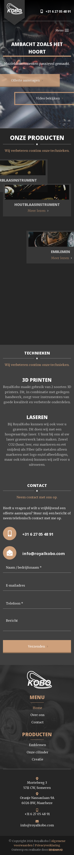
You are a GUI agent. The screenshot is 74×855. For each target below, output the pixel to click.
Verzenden (36, 646)
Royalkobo (41, 841)
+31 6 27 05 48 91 (56, 11)
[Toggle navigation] (66, 30)
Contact (37, 722)
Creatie (37, 759)
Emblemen (37, 745)
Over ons (37, 715)
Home (37, 708)
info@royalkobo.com (34, 553)
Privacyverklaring (47, 845)
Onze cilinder (37, 752)
